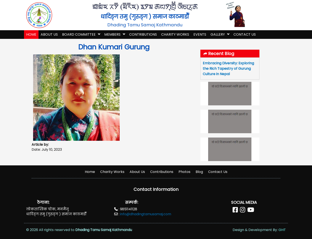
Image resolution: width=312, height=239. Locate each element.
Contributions (143, 34)
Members (112, 34)
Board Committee (79, 34)
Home (90, 171)
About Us (49, 34)
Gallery (218, 34)
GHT (282, 229)
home (31, 34)
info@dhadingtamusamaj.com (145, 214)
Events (199, 34)
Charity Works (175, 34)
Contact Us (244, 34)
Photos (184, 171)
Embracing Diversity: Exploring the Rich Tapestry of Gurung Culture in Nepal (228, 68)
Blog (199, 171)
